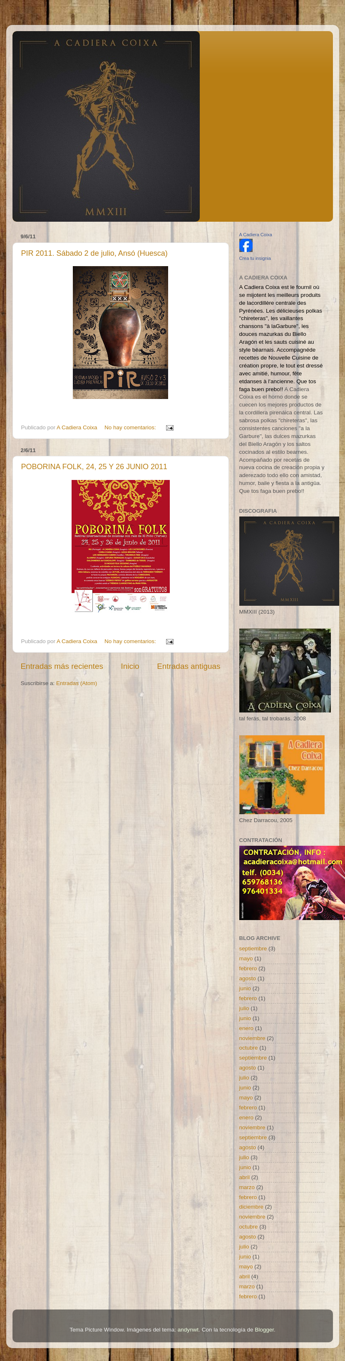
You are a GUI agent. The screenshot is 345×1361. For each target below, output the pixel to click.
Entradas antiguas (188, 666)
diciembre (251, 1207)
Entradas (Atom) (76, 683)
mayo (246, 958)
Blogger (264, 1330)
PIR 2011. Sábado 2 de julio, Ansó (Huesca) (94, 253)
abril (244, 1177)
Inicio (130, 666)
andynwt (188, 1330)
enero (246, 1028)
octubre (248, 1048)
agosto (247, 978)
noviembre (252, 1038)
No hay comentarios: (131, 427)
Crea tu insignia (255, 258)
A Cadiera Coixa (256, 234)
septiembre (253, 948)
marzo (247, 1187)
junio (245, 988)
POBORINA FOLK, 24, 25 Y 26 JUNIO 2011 (94, 467)
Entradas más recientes (62, 666)
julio (244, 1008)
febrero (248, 968)
